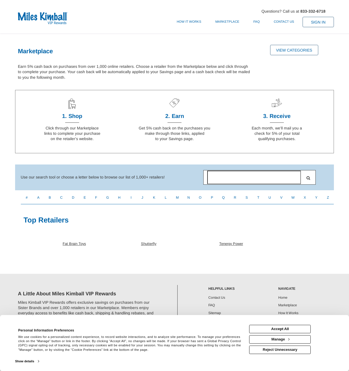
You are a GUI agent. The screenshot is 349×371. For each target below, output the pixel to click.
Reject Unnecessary (280, 349)
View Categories (294, 50)
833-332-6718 (313, 11)
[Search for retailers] (254, 177)
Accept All (280, 329)
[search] (308, 178)
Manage (280, 339)
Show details (24, 361)
